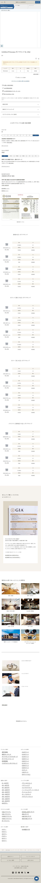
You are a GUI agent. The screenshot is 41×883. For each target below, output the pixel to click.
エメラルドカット (27, 787)
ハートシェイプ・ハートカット (30, 790)
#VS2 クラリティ (33, 98)
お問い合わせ (30, 860)
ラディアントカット (27, 796)
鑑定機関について (5, 188)
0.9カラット (25, 768)
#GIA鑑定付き (26, 98)
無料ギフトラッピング (8, 109)
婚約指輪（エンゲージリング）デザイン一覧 (16, 850)
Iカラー (4, 829)
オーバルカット (26, 794)
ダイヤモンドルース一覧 (33, 850)
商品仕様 (5, 104)
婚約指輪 (5, 752)
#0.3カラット (4, 98)
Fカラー (4, 836)
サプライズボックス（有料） (10, 114)
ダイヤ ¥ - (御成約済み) (4, 6)
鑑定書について (5, 190)
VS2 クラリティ (6, 812)
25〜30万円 (6, 792)
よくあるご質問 (10, 860)
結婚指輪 (5, 761)
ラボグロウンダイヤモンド (9, 763)
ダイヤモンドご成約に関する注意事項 (20, 81)
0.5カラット (25, 759)
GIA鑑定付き (26, 829)
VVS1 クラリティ (7, 818)
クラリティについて (6, 166)
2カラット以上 (26, 774)
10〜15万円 (5, 785)
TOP (3, 850)
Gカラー (4, 834)
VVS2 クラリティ (7, 816)
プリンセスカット (27, 783)
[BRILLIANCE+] (21, 2)
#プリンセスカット (11, 98)
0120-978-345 (24, 866)
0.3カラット (25, 754)
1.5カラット (25, 772)
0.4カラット (25, 756)
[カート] (4, 3)
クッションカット (27, 792)
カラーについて (5, 145)
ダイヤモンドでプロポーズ (10, 756)
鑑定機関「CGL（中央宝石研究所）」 (12, 557)
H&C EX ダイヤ (26, 816)
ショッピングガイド (30, 856)
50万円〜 (5, 803)
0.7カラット (25, 763)
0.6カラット (25, 761)
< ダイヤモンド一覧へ (5, 10)
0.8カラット (25, 765)
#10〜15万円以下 (19, 98)
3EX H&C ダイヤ (27, 818)
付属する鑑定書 (5, 185)
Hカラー (4, 831)
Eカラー (4, 838)
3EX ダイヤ (25, 814)
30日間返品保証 (7, 88)
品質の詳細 (36, 74)
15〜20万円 (5, 787)
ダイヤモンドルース (8, 759)
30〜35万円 (6, 794)
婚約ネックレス (6, 754)
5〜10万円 (5, 783)
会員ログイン (11, 856)
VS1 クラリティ (6, 814)
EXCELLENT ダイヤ (28, 812)
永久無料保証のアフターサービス (11, 91)
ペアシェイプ (26, 785)
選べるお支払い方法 (8, 94)
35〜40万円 (6, 796)
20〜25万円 (6, 790)
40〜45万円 (6, 799)
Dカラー (4, 840)
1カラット (24, 770)
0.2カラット (25, 752)
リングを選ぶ (17, 5)
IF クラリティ (6, 821)
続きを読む (9, 142)
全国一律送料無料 (7, 85)
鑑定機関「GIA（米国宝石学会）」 (12, 555)
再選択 (6, 7)
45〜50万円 (6, 801)
